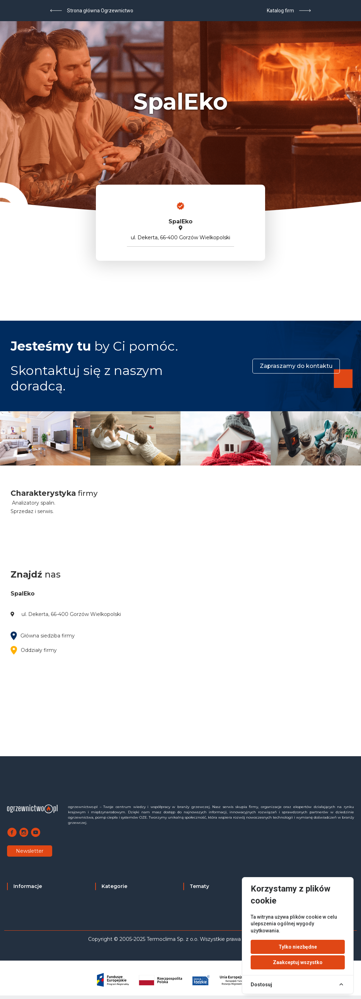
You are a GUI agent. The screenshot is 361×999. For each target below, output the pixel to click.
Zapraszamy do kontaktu (296, 366)
